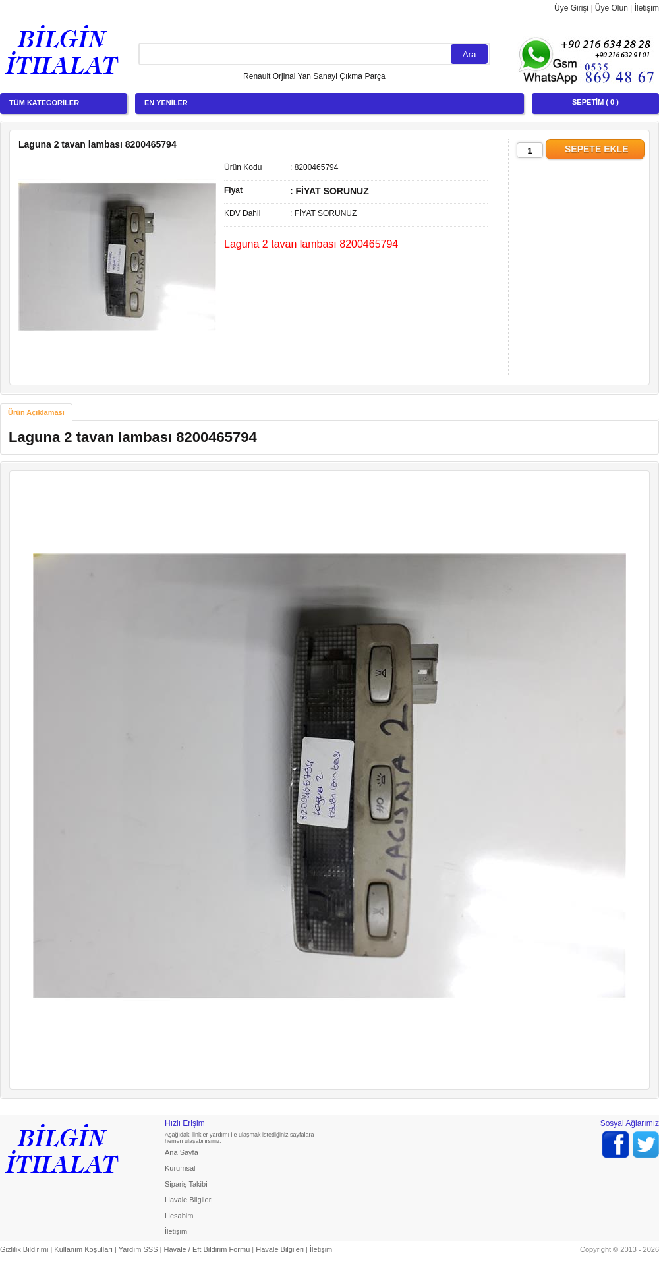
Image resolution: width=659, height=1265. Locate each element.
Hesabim (179, 1216)
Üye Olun (611, 8)
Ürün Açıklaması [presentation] (36, 412)
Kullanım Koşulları (83, 1249)
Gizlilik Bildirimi (24, 1249)
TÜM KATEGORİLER (44, 103)
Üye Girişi (571, 8)
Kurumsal (180, 1168)
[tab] (36, 412)
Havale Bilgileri (189, 1200)
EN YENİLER (166, 103)
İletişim (647, 8)
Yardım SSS (138, 1249)
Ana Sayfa (181, 1152)
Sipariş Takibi (186, 1184)
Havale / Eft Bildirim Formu (206, 1249)
